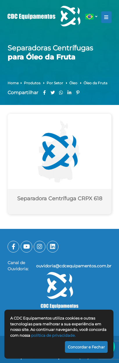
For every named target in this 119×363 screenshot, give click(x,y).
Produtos (32, 83)
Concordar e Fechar (86, 347)
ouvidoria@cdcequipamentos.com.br (73, 266)
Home (13, 83)
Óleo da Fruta (95, 83)
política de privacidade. (53, 335)
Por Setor (55, 83)
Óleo (73, 83)
